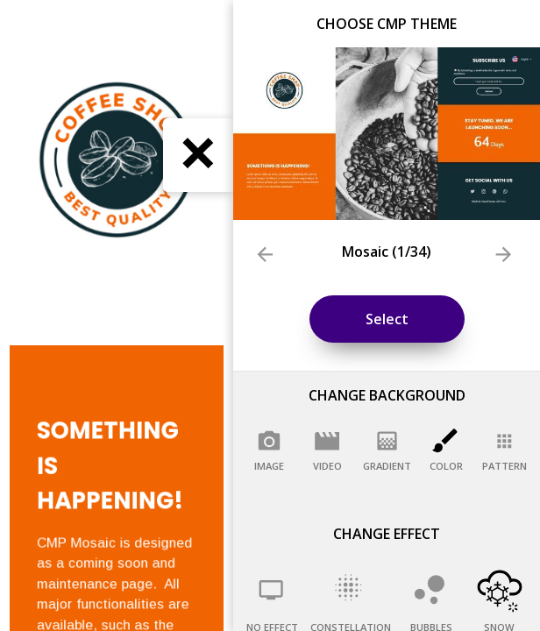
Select (387, 319)
